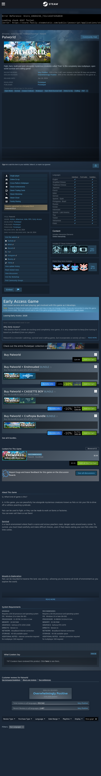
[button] (25, 209)
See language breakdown (11, 682)
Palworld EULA (10, 210)
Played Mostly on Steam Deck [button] (81, 732)
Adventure (19, 221)
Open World (9, 92)
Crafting (77, 92)
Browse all (92, 450)
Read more (92, 339)
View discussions (11, 275)
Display (77, 724)
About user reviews (29, 682)
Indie (25, 221)
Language (39, 724)
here (47, 663)
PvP (83, 92)
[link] (69, 385)
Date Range (53, 724)
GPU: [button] (31, 736)
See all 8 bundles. (9, 440)
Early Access (37, 221)
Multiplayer (39, 92)
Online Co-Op (68, 92)
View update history (12, 268)
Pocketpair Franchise (30, 35)
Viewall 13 (93, 238)
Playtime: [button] (62, 732)
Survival (17, 92)
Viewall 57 (92, 221)
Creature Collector (28, 92)
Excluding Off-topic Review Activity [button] (42, 732)
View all (93, 655)
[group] (50, 734)
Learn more (79, 312)
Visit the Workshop (12, 278)
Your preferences (45, 682)
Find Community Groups (14, 282)
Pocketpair (42, 84)
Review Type (8, 724)
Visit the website (12, 239)
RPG (30, 221)
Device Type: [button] (43, 736)
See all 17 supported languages (64, 195)
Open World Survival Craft (53, 92)
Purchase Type (24, 724)
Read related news (12, 271)
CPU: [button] (23, 736)
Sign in (4, 166)
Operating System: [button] (9, 736)
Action (12, 221)
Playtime (66, 724)
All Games (5, 35)
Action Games (16, 35)
